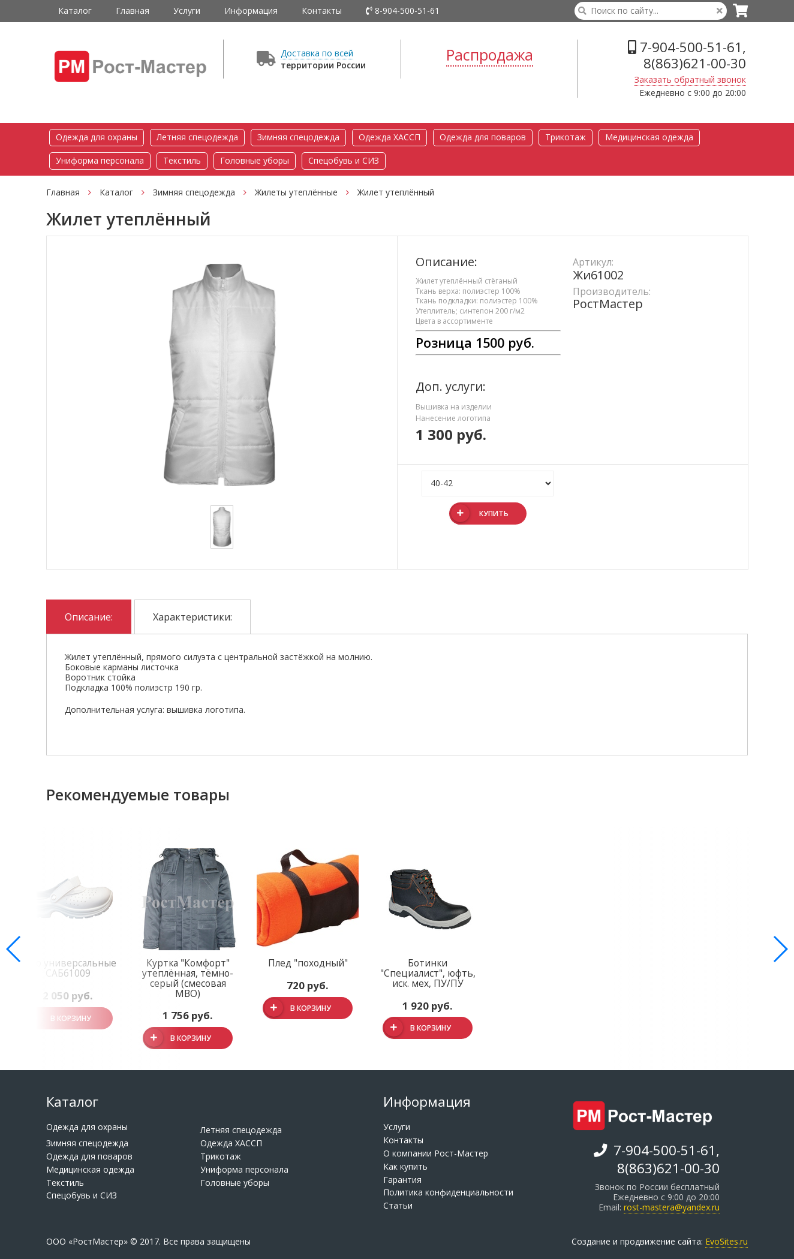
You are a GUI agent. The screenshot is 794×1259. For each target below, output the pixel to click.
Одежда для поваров (483, 137)
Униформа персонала (100, 160)
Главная (132, 10)
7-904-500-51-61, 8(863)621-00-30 (687, 55)
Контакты (322, 10)
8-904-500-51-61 (403, 10)
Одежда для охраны (96, 137)
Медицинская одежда (649, 137)
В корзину (178, 1038)
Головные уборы (254, 160)
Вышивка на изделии (454, 407)
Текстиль (182, 160)
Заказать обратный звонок (690, 79)
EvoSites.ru (726, 1241)
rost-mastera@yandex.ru (672, 1207)
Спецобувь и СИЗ (343, 160)
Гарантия (402, 1179)
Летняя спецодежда (197, 137)
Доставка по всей (317, 53)
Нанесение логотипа (453, 418)
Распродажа (489, 54)
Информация (251, 10)
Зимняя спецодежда (298, 137)
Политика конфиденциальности (448, 1192)
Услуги (186, 10)
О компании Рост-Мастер (435, 1153)
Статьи (398, 1205)
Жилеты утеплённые (303, 192)
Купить (480, 513)
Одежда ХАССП (389, 137)
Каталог (75, 10)
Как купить (405, 1166)
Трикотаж (565, 137)
